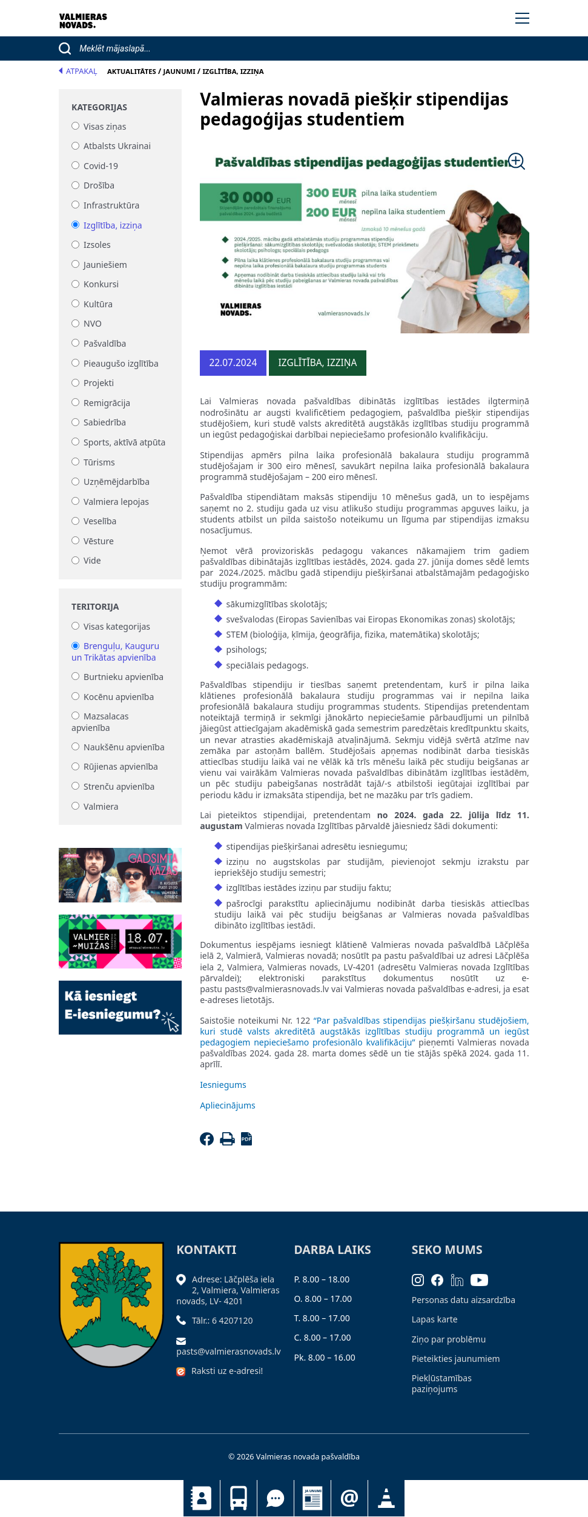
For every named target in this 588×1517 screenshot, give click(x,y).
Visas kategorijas (117, 626)
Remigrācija (107, 402)
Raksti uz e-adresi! (227, 1370)
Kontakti (201, 1498)
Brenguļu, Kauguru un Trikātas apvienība (115, 652)
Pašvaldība (105, 343)
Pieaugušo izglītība (121, 363)
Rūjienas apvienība (121, 767)
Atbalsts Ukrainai (117, 146)
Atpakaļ (78, 71)
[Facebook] (208, 1142)
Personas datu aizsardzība (463, 1299)
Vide (92, 561)
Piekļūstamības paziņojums (442, 1383)
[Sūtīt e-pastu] (184, 1340)
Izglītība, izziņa (113, 225)
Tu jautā (275, 1498)
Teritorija (95, 606)
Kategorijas (99, 107)
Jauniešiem (105, 264)
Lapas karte (435, 1319)
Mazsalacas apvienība (99, 721)
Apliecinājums (228, 1105)
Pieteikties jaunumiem (349, 1498)
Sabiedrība (105, 422)
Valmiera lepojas (116, 501)
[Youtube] (483, 1279)
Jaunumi (312, 1498)
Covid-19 (101, 166)
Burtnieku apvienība (124, 676)
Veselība (100, 521)
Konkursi (101, 284)
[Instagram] (422, 1279)
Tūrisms (99, 462)
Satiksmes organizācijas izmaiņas (386, 1498)
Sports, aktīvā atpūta (124, 442)
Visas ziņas (105, 126)
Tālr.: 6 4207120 (222, 1320)
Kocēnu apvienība (119, 696)
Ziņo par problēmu (449, 1339)
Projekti (99, 383)
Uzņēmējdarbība (117, 482)
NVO (93, 324)
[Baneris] (120, 868)
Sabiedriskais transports (238, 1498)
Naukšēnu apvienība (124, 747)
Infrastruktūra (111, 205)
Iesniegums (223, 1084)
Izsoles (97, 245)
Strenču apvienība (119, 786)
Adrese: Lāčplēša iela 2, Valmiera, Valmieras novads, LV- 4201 (227, 1290)
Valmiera (101, 806)
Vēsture (99, 541)
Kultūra (98, 304)
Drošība (99, 186)
